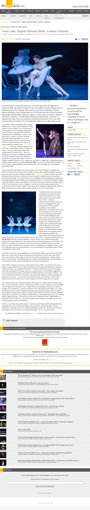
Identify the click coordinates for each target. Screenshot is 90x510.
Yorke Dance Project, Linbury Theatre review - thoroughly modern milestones (42, 414)
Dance (8, 22)
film (23, 11)
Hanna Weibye (8, 39)
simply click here (53, 359)
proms (38, 16)
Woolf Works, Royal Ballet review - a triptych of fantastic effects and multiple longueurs (45, 422)
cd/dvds (79, 11)
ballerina (69, 165)
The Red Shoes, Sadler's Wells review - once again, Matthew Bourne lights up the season (45, 445)
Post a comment (7, 324)
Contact (40, 503)
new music (8, 11)
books (87, 11)
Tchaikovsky (80, 165)
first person (47, 17)
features (13, 16)
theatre (38, 11)
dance (53, 11)
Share (78, 39)
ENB (78, 168)
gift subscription (77, 363)
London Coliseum (71, 168)
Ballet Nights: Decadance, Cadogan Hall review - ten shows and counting (41, 406)
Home (3, 22)
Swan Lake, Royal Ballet (73, 146)
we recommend (59, 17)
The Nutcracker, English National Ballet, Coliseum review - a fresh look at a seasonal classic (47, 437)
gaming (71, 11)
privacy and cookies (48, 503)
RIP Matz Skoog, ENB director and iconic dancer (33, 383)
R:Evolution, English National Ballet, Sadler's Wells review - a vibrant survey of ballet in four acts (48, 460)
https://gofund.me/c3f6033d (50, 335)
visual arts (59, 11)
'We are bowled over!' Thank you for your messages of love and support (40, 375)
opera (17, 11)
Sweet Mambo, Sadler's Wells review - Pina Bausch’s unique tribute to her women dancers (46, 398)
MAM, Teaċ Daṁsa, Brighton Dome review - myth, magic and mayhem (40, 391)
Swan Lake (34, 313)
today (3, 11)
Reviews (69, 163)
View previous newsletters (45, 493)
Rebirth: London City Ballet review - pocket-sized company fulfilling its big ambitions (45, 453)
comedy (45, 11)
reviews (4, 16)
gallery (22, 16)
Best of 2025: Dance (24, 429)
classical (30, 11)
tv (65, 11)
